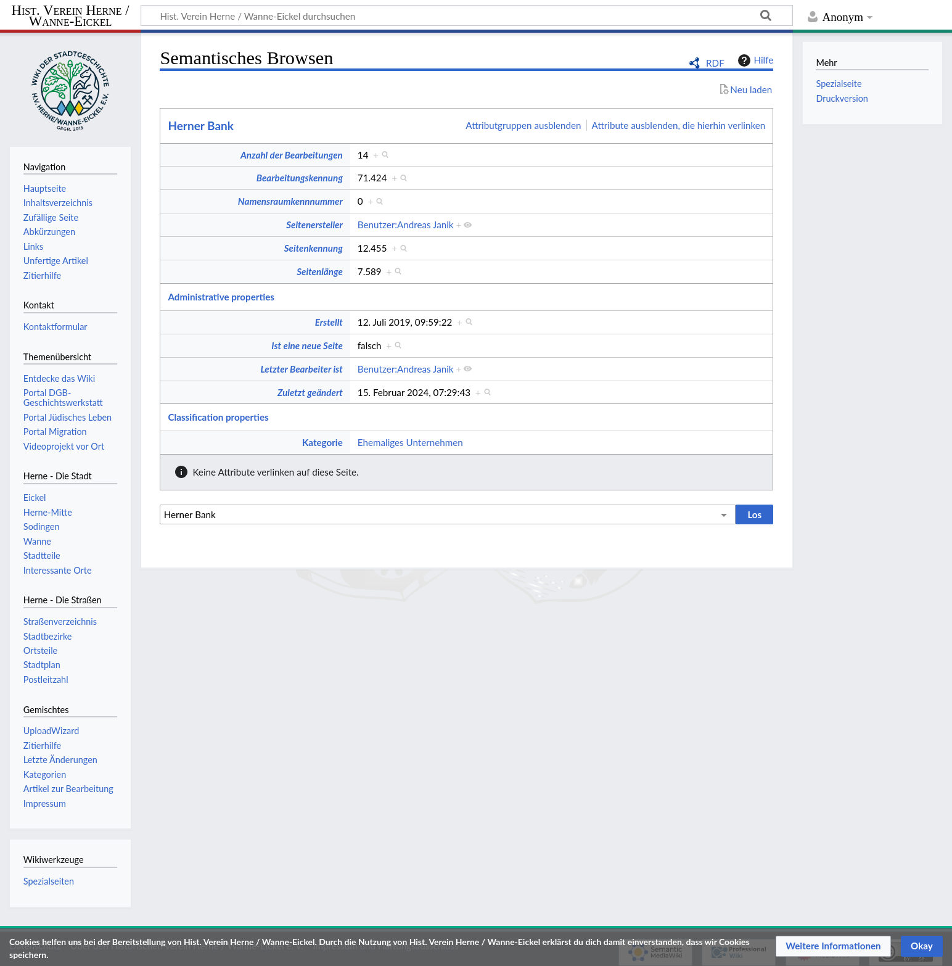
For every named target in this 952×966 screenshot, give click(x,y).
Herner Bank (201, 125)
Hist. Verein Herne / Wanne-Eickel (70, 16)
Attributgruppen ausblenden (523, 125)
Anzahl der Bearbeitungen (291, 154)
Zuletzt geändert (310, 392)
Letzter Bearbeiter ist (301, 368)
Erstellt (329, 322)
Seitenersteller (314, 224)
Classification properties (218, 417)
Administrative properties (221, 296)
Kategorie (322, 442)
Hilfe (754, 60)
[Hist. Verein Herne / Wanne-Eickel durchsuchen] (466, 15)
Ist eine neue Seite (306, 345)
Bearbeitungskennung (299, 177)
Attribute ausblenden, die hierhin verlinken (679, 125)
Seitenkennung (313, 248)
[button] (833, 946)
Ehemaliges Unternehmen (410, 442)
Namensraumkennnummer (290, 201)
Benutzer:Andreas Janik (406, 224)
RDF (715, 62)
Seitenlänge (320, 271)
